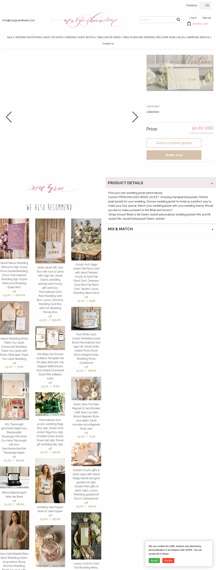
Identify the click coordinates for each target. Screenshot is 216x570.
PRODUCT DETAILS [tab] (125, 183)
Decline (168, 560)
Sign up (206, 17)
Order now (174, 155)
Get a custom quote (174, 143)
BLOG (181, 37)
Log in (193, 17)
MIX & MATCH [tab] (120, 229)
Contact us (108, 43)
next (135, 117)
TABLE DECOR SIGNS (108, 37)
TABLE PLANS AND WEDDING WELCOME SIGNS (149, 37)
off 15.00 (9, 293)
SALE (9, 37)
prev (9, 117)
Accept (154, 560)
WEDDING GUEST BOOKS (79, 37)
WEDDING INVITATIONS (28, 37)
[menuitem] (10, 37)
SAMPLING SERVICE (198, 37)
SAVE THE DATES (53, 37)
